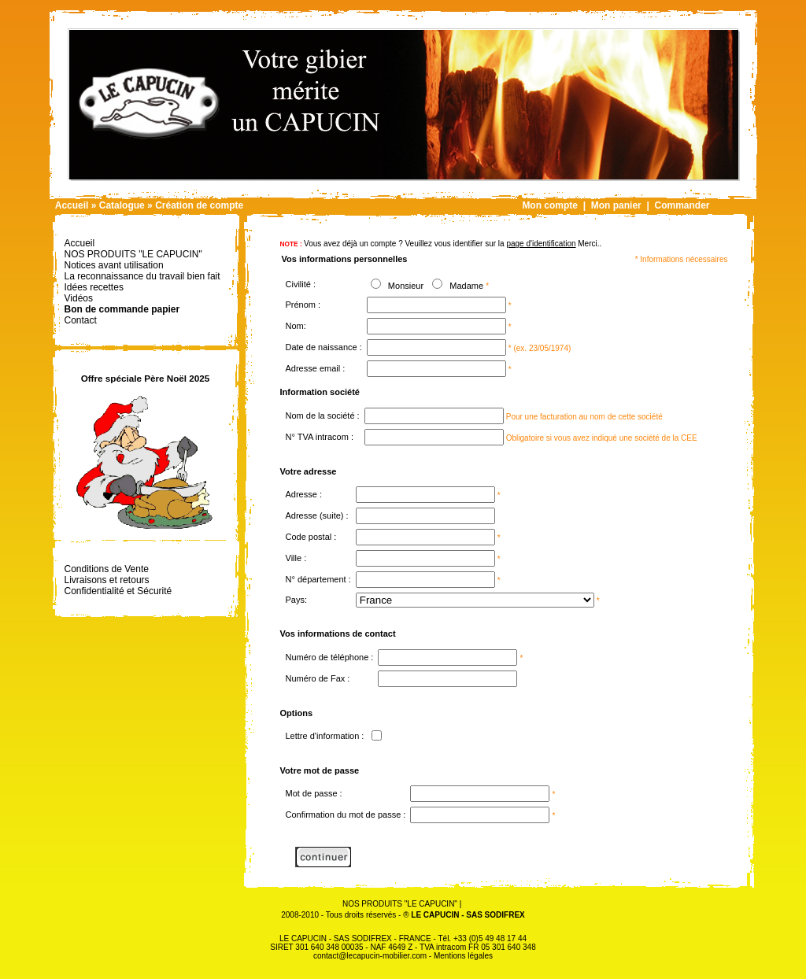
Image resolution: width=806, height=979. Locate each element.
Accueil (72, 205)
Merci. (552, 243)
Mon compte (550, 205)
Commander (681, 205)
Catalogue (122, 205)
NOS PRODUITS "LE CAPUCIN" (399, 904)
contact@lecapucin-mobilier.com (370, 955)
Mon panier (616, 205)
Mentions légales (463, 955)
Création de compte (199, 205)
